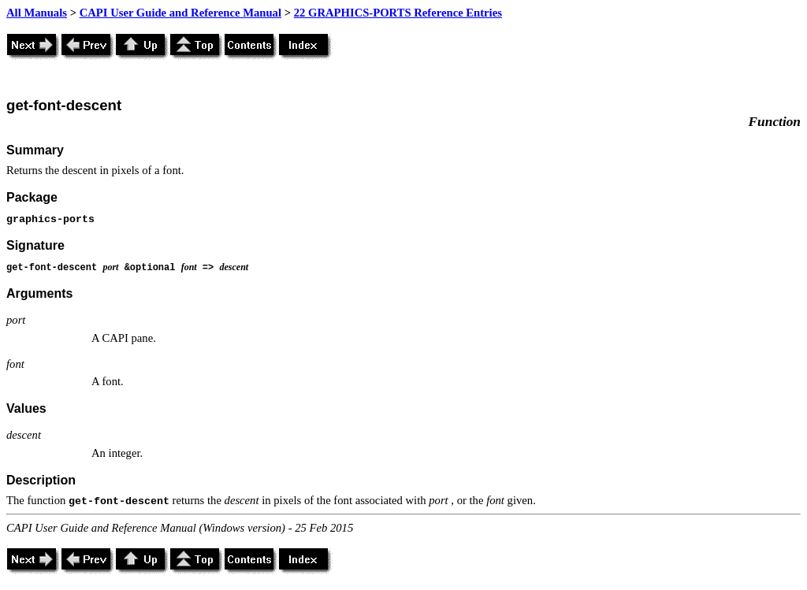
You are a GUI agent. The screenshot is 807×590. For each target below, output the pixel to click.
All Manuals (36, 12)
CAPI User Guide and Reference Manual (180, 12)
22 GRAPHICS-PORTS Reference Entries (398, 12)
